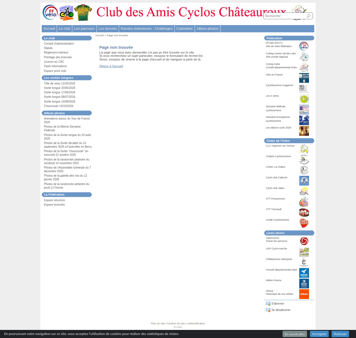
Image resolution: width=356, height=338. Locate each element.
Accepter (319, 334)
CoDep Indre (273, 64)
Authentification (196, 323)
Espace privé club (55, 70)
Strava (269, 291)
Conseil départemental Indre (281, 269)
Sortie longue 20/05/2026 (59, 87)
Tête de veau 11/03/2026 (59, 83)
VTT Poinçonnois (275, 198)
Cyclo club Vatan (275, 188)
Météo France (273, 280)
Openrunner (272, 238)
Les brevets (107, 28)
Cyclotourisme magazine (279, 85)
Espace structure (54, 200)
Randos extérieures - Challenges (146, 28)
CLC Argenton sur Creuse (280, 145)
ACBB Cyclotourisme (277, 219)
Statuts (48, 48)
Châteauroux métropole (279, 259)
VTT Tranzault (273, 209)
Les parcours (84, 28)
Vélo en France (274, 74)
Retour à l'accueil (111, 66)
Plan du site (158, 323)
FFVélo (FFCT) (274, 43)
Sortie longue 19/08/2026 (59, 101)
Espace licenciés (54, 204)
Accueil (49, 28)
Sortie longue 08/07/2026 (59, 96)
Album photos (207, 28)
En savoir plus (295, 334)
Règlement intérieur (56, 52)
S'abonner (277, 303)
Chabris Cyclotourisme (278, 156)
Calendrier (184, 28)
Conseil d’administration (59, 43)
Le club (64, 28)
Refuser (340, 334)
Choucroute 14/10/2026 (58, 106)
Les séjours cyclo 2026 (278, 127)
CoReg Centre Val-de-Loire (281, 53)
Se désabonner (280, 310)
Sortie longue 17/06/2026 (59, 92)
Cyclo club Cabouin (276, 177)
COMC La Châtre (275, 167)
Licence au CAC (54, 61)
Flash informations (55, 66)
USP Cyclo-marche (276, 248)
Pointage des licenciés (58, 57)
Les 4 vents (272, 95)
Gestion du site (176, 323)
